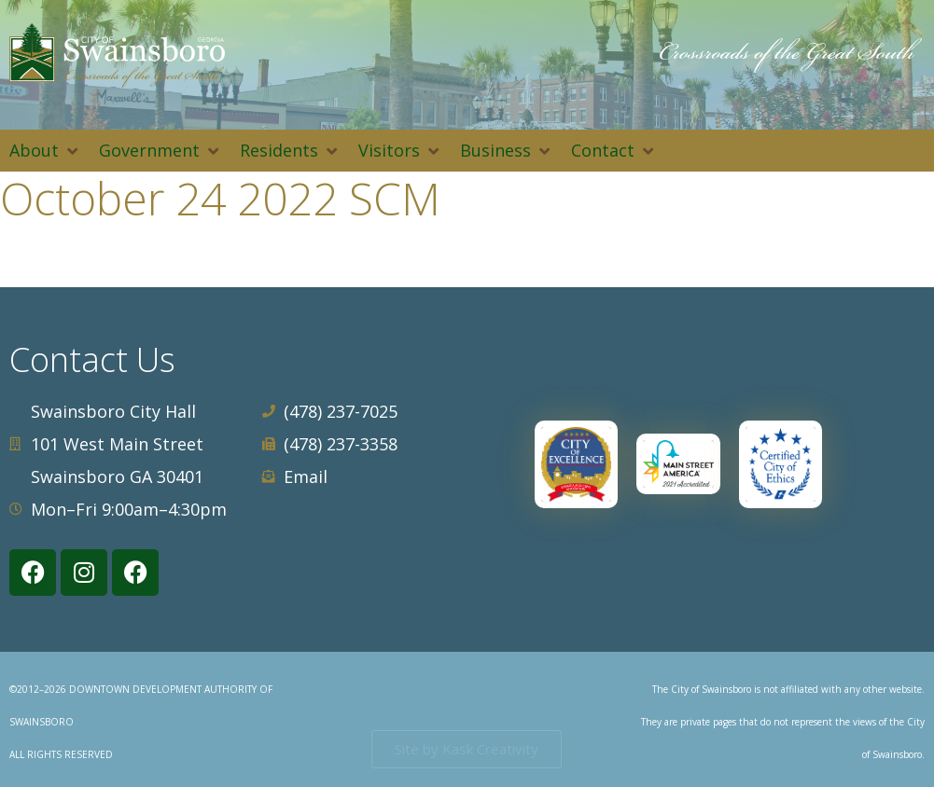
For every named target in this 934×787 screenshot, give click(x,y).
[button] (45, 151)
